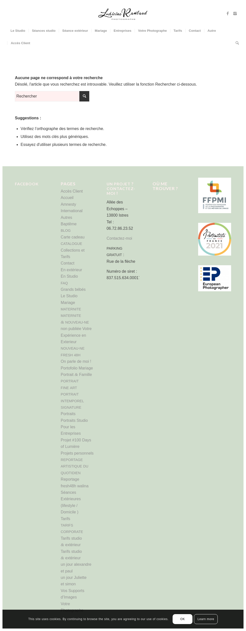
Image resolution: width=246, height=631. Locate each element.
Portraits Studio (74, 420)
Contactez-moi (119, 238)
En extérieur (71, 270)
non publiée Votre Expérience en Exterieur (76, 335)
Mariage (68, 302)
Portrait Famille (76, 374)
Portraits (68, 414)
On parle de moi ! (76, 361)
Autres (66, 217)
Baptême (69, 224)
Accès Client (72, 191)
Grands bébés (73, 289)
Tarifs (65, 519)
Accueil (67, 198)
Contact (67, 263)
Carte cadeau (73, 237)
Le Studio (69, 296)
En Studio (69, 276)
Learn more (205, 619)
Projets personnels (77, 453)
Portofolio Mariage (77, 368)
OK (182, 619)
